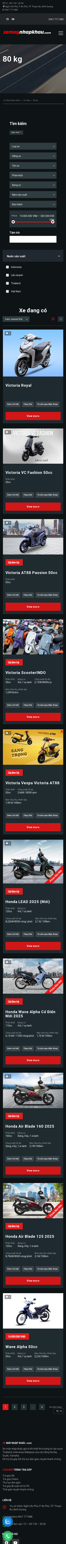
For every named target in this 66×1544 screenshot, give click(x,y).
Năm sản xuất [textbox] (19, 194)
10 (57, 1411)
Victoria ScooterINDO (26, 673)
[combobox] (33, 146)
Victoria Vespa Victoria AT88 (33, 783)
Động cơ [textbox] (16, 185)
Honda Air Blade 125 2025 (30, 1236)
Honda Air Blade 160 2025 (30, 1126)
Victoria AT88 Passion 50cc (32, 573)
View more (33, 416)
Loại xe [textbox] (16, 146)
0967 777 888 (11, 10)
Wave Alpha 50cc (22, 1347)
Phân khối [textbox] (17, 175)
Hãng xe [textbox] (16, 156)
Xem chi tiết (13, 404)
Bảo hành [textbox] (17, 204)
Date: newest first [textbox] (13, 319)
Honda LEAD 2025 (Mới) (28, 902)
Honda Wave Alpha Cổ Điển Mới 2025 (30, 1014)
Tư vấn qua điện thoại (47, 404)
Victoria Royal (19, 385)
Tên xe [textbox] (15, 165)
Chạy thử (28, 404)
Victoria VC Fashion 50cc (29, 473)
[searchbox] (13, 239)
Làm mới (15, 132)
